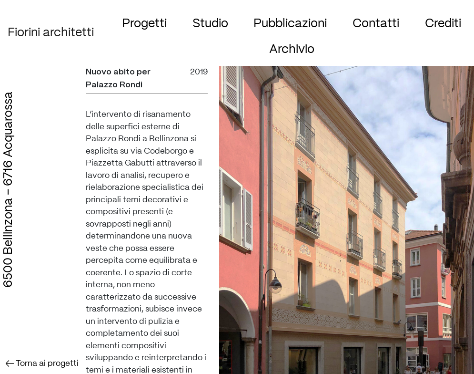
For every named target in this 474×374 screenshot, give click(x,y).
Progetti (144, 24)
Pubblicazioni (290, 24)
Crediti (443, 24)
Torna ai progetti (42, 363)
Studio (210, 24)
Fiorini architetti (51, 33)
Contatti (376, 24)
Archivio (291, 49)
